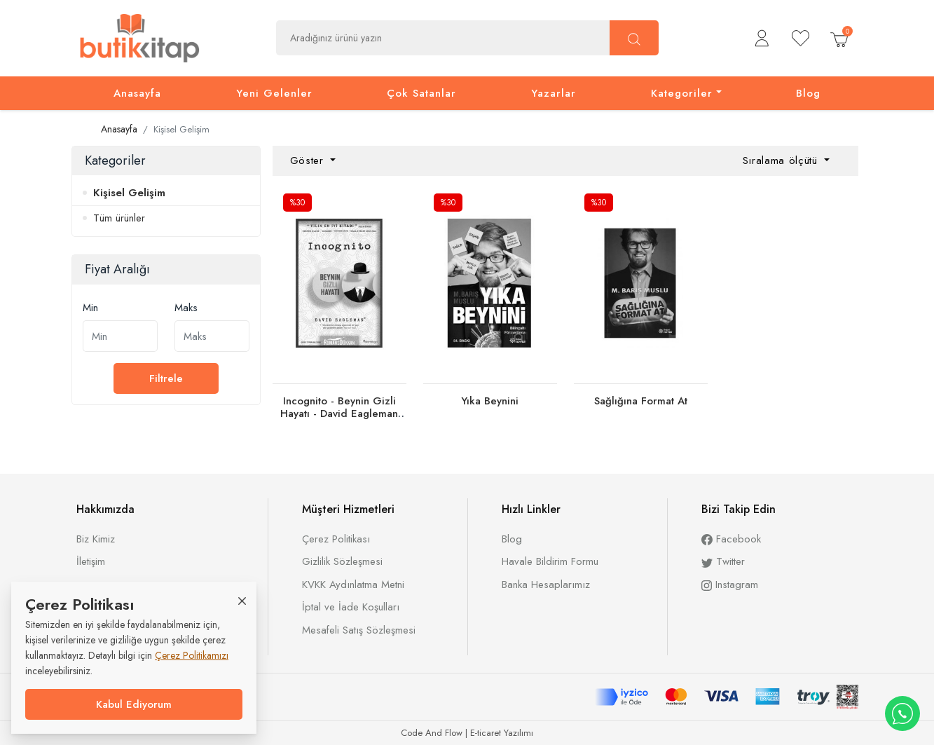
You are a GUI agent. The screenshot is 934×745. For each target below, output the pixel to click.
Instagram (729, 584)
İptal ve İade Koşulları (350, 607)
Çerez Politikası (336, 539)
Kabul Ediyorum (134, 704)
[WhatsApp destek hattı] (902, 713)
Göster (309, 160)
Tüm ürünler (119, 218)
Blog (512, 539)
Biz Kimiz (95, 539)
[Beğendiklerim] (800, 38)
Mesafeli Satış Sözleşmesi (359, 630)
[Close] (242, 600)
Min (90, 307)
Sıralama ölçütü (782, 160)
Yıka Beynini (489, 401)
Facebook (731, 539)
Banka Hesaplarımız (546, 584)
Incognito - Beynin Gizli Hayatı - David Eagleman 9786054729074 (339, 413)
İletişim (90, 561)
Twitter (723, 561)
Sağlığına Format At (640, 401)
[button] (762, 38)
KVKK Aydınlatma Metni (353, 584)
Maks (186, 307)
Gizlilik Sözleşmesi (342, 561)
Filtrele (166, 378)
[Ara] (634, 37)
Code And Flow (431, 732)
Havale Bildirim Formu (550, 561)
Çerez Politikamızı (191, 655)
